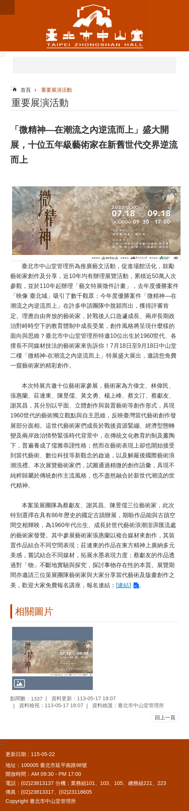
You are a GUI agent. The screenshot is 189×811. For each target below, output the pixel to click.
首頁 (26, 90)
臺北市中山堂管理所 (94, 25)
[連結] (123, 585)
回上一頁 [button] (165, 717)
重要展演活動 (56, 90)
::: (3, 54)
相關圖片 (34, 611)
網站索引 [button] (7, 7)
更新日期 (16, 754)
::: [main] (12, 88)
